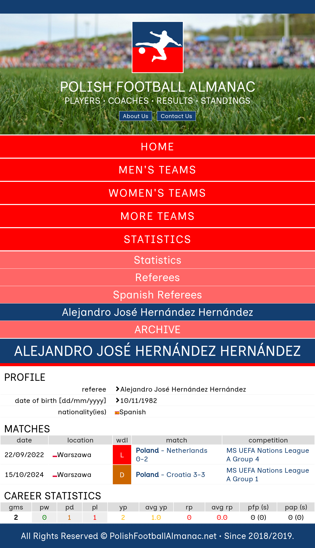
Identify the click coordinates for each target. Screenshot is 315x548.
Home (157, 146)
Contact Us (176, 116)
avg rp (222, 507)
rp (189, 507)
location (80, 440)
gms (16, 507)
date (24, 440)
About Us (135, 116)
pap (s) (296, 507)
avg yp (156, 507)
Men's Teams (157, 169)
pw (44, 507)
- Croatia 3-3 (170, 474)
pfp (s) (258, 507)
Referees (157, 277)
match (176, 440)
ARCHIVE (157, 329)
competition (268, 440)
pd (69, 507)
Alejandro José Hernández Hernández (157, 312)
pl (95, 507)
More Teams (157, 216)
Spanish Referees (157, 294)
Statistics (158, 239)
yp (123, 507)
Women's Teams (157, 192)
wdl (122, 440)
